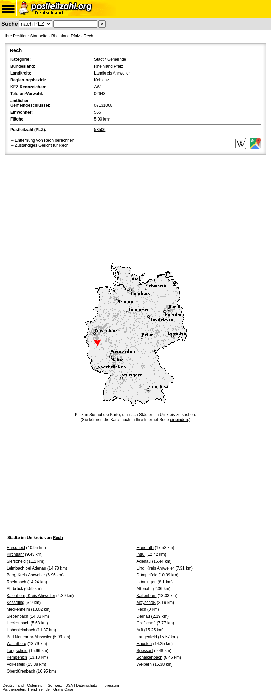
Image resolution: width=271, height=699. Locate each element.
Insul (141, 554)
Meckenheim (18, 609)
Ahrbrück (15, 588)
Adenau (144, 561)
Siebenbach (17, 616)
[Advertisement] (135, 208)
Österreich (36, 685)
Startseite (38, 36)
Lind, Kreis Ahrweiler (155, 568)
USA (69, 685)
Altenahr (144, 588)
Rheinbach (16, 582)
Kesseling (15, 602)
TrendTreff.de (38, 689)
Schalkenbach (149, 657)
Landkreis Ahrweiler (112, 73)
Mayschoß (146, 602)
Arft (140, 630)
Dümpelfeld (147, 575)
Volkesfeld (16, 664)
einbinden (179, 419)
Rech (88, 36)
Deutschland (13, 685)
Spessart (145, 650)
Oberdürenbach (21, 671)
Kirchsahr (15, 554)
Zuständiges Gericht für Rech (41, 145)
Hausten (144, 643)
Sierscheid (16, 561)
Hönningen (147, 582)
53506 (99, 129)
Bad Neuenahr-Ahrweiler (29, 636)
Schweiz (55, 685)
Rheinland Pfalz (65, 36)
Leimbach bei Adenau (26, 568)
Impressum (109, 685)
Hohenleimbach (21, 630)
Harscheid (16, 547)
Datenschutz (86, 685)
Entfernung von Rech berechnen (44, 140)
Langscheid (17, 650)
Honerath (145, 547)
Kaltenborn (147, 595)
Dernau (143, 616)
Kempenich (17, 657)
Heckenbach (18, 623)
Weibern (144, 664)
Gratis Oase (63, 689)
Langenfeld (147, 636)
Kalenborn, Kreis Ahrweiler (31, 595)
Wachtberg (16, 643)
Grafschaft (146, 623)
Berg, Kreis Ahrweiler (26, 575)
